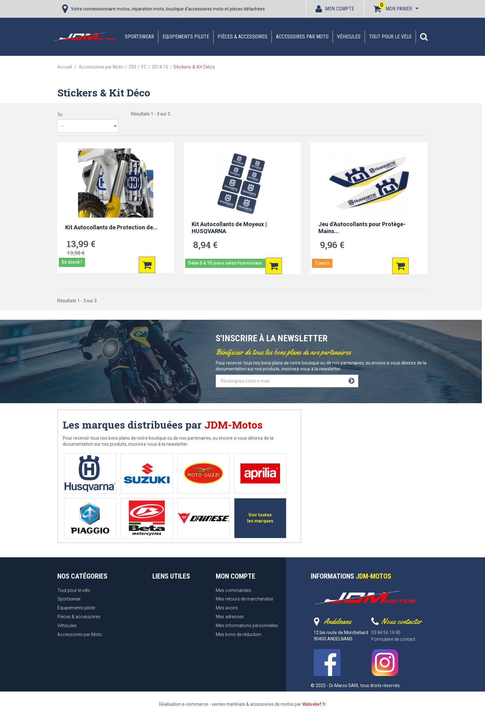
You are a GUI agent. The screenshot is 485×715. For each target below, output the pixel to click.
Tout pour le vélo (390, 37)
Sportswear (139, 37)
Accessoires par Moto (302, 37)
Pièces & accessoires (242, 37)
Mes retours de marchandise (244, 598)
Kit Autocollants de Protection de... (111, 227)
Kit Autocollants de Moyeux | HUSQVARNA (229, 228)
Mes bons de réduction (238, 634)
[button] (424, 36)
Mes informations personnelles (247, 625)
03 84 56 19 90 (385, 632)
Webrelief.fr (314, 704)
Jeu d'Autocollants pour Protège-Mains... (361, 228)
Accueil (64, 66)
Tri (59, 114)
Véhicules (349, 37)
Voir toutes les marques (260, 517)
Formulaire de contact (393, 639)
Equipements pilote (186, 37)
